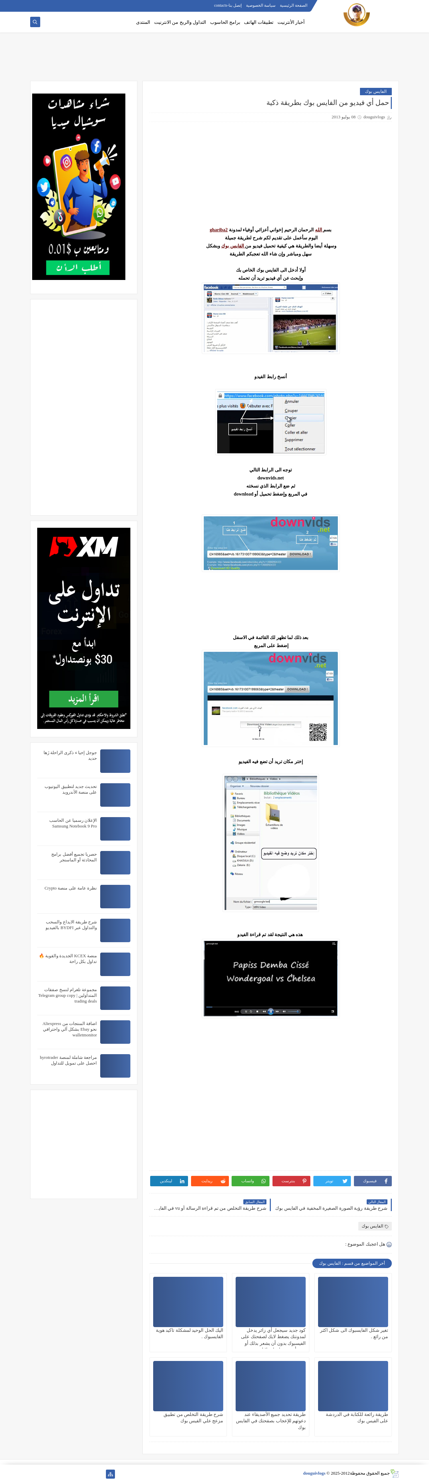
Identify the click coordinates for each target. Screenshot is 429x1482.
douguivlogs (314, 1473)
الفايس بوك (376, 91)
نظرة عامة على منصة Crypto (71, 888)
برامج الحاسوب (225, 22)
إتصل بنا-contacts (228, 5)
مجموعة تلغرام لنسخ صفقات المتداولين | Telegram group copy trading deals (67, 995)
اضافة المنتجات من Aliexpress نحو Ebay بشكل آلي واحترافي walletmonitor (70, 1029)
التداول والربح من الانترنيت (180, 22)
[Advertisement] (214, 59)
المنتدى (143, 22)
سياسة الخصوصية (260, 5)
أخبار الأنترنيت (291, 22)
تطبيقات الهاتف (258, 22)
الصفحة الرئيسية (293, 5)
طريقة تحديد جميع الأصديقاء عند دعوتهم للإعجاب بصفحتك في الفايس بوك (271, 1421)
